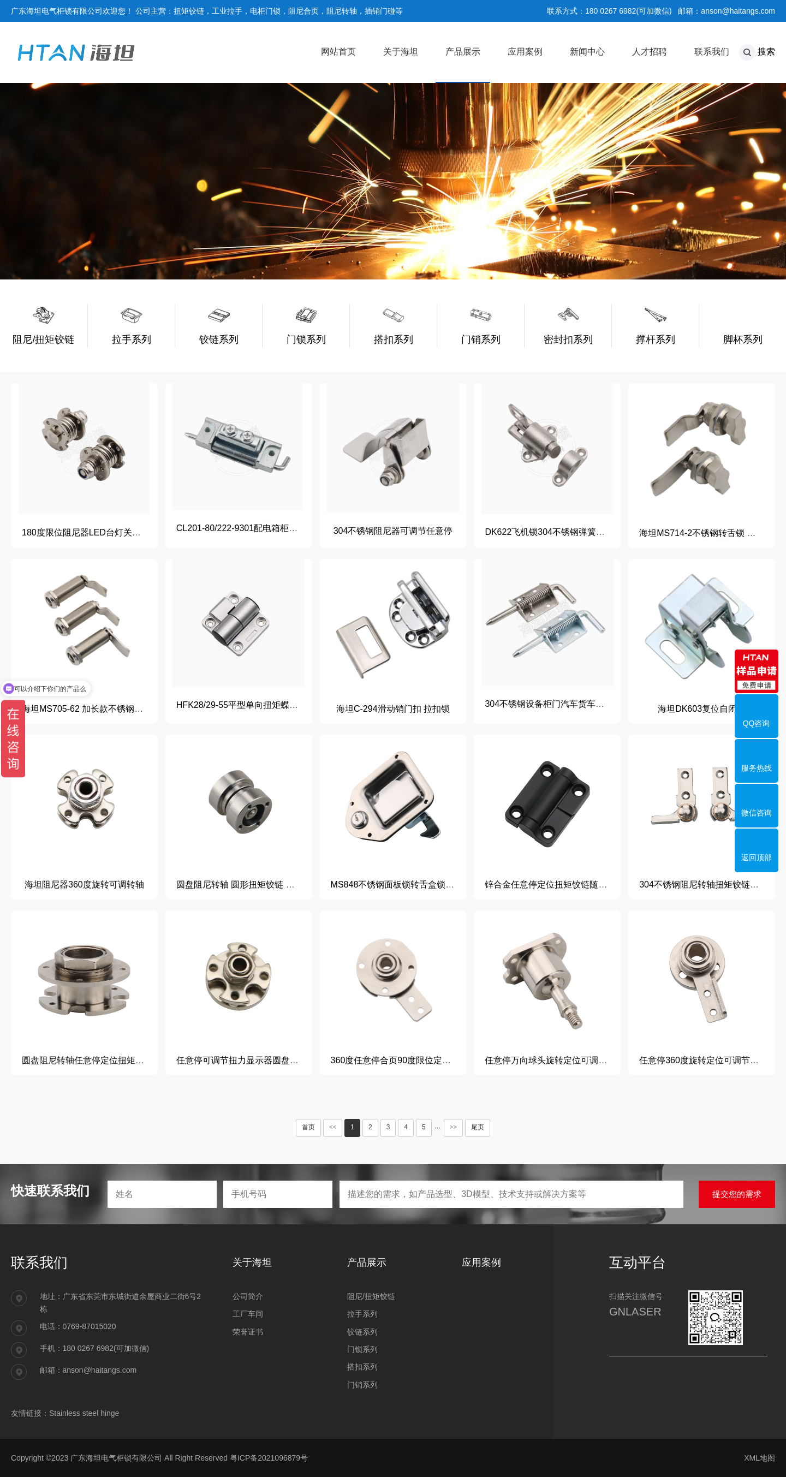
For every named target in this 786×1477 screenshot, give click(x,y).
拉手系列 (362, 1313)
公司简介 (248, 1296)
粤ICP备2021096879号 (269, 1458)
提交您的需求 (736, 1194)
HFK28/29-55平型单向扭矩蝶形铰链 (245, 705)
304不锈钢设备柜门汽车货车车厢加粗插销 (566, 703)
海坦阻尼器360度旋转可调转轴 (84, 884)
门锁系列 (362, 1349)
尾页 (477, 1127)
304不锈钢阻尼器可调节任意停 (393, 530)
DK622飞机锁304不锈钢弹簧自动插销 (558, 532)
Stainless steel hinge (84, 1413)
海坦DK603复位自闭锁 (702, 708)
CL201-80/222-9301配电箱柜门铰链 (245, 528)
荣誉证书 (248, 1331)
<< (333, 1127)
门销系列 (362, 1384)
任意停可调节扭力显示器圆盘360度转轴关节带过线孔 (279, 1060)
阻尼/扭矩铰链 (371, 1296)
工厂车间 (248, 1313)
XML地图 (759, 1458)
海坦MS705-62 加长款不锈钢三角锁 (91, 708)
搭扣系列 (362, 1366)
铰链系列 (362, 1331)
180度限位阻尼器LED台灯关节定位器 (94, 532)
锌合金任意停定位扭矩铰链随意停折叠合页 (568, 884)
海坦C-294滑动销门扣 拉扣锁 (393, 708)
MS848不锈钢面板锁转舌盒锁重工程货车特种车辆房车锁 (441, 884)
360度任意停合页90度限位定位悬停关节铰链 (417, 1060)
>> (453, 1127)
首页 (308, 1127)
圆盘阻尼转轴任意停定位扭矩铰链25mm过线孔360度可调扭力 (141, 1060)
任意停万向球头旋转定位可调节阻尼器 (559, 1060)
